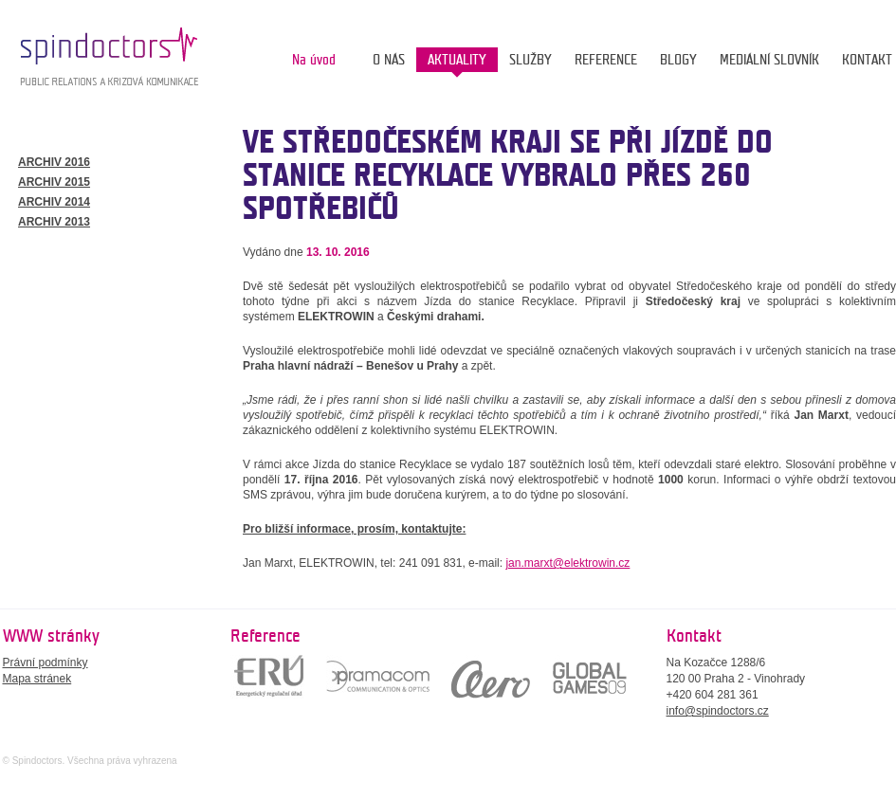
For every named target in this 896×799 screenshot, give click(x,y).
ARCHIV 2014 (54, 202)
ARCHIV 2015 (54, 182)
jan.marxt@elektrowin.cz (567, 563)
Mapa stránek (37, 678)
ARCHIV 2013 (54, 221)
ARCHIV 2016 (54, 162)
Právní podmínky (45, 662)
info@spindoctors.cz (718, 710)
